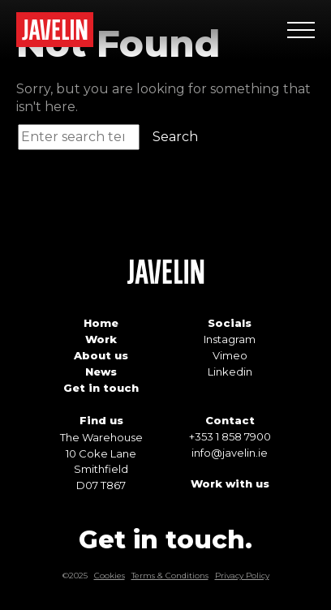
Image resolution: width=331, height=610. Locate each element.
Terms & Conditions (169, 575)
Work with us (230, 483)
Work (101, 339)
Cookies (109, 575)
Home (101, 322)
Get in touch (101, 387)
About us (101, 355)
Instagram (230, 339)
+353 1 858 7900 (230, 436)
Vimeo (230, 355)
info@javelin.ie (229, 452)
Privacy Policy (242, 575)
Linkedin (230, 371)
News (101, 371)
